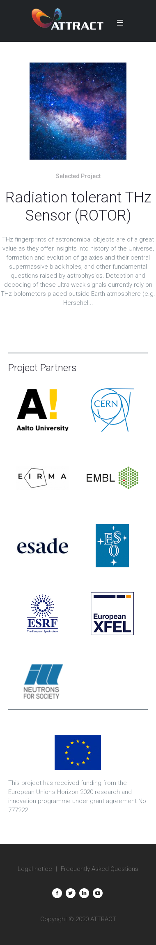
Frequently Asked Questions (99, 869)
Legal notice (35, 869)
